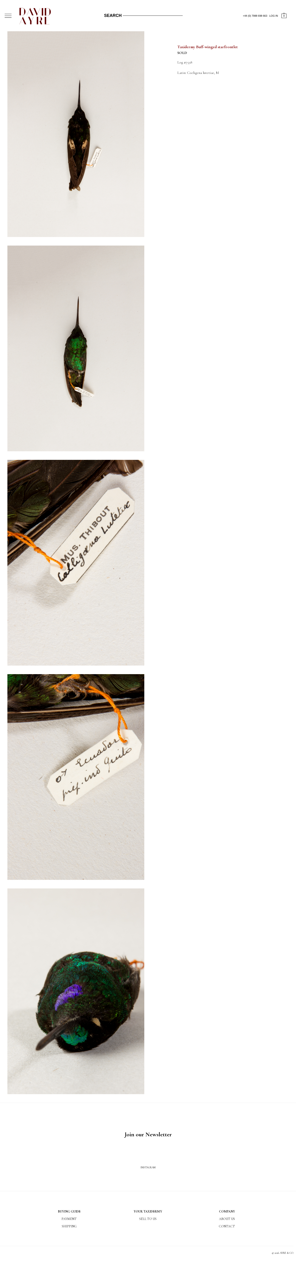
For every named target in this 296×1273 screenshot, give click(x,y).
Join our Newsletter (148, 1134)
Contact (227, 1226)
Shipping (69, 1226)
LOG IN (273, 15)
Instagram (148, 1167)
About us (227, 1219)
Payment (69, 1219)
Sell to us (148, 1219)
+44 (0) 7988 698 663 (255, 15)
